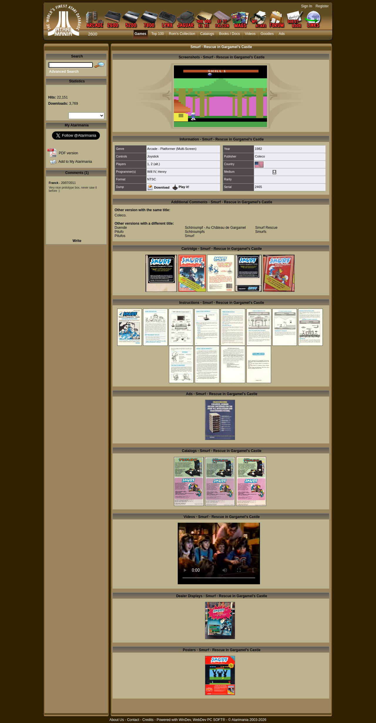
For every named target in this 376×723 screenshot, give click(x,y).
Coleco (260, 156)
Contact (133, 720)
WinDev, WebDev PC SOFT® (202, 720)
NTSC (151, 179)
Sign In (306, 6)
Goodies (267, 34)
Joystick (153, 156)
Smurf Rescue (266, 228)
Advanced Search (64, 72)
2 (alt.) (155, 164)
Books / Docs (229, 34)
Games (140, 34)
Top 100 (157, 34)
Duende (121, 228)
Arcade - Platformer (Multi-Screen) (172, 148)
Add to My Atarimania (75, 162)
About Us (116, 720)
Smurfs (260, 232)
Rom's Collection (182, 34)
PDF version (68, 153)
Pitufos (120, 236)
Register (322, 6)
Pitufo (119, 232)
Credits (147, 720)
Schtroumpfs (194, 232)
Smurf (189, 236)
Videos (250, 34)
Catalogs (207, 34)
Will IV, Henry (157, 171)
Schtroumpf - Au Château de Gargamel (215, 228)
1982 (258, 148)
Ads (282, 34)
